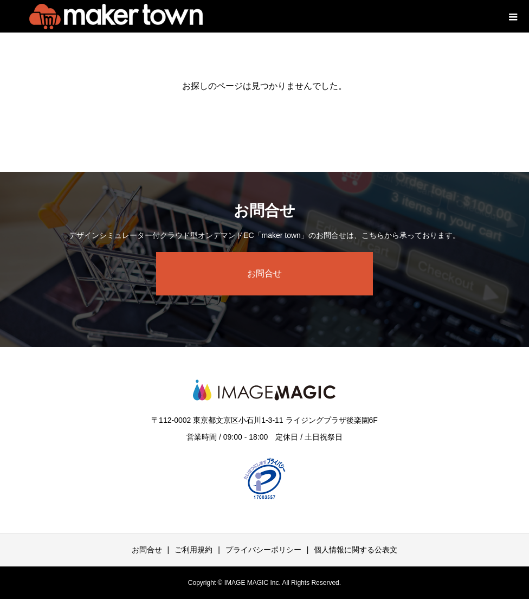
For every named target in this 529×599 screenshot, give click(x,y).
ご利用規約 (193, 549)
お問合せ (264, 273)
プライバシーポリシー (263, 549)
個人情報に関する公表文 (355, 549)
